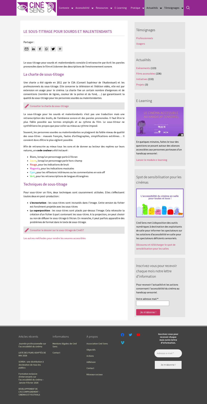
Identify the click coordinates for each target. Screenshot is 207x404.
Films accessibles (145, 73)
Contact (56, 352)
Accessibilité (82, 7)
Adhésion (91, 362)
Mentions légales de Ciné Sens (65, 345)
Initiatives (141, 79)
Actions (90, 355)
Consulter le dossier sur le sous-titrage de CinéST (57, 230)
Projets (140, 84)
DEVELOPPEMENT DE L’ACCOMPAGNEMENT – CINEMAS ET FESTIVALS (29, 391)
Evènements (143, 68)
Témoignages (171, 7)
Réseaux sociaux (95, 374)
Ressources (102, 7)
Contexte (64, 7)
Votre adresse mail (147, 298)
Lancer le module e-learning (151, 159)
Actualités (152, 7)
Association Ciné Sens (97, 343)
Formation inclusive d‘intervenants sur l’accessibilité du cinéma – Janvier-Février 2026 (31, 378)
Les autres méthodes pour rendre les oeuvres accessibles (54, 238)
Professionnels (144, 38)
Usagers (140, 43)
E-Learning (120, 7)
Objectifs (91, 349)
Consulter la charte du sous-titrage (49, 106)
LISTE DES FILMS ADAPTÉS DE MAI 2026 (32, 354)
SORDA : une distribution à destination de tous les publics (31, 364)
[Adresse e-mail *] (168, 353)
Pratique (135, 7)
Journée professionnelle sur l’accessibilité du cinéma (32, 345)
